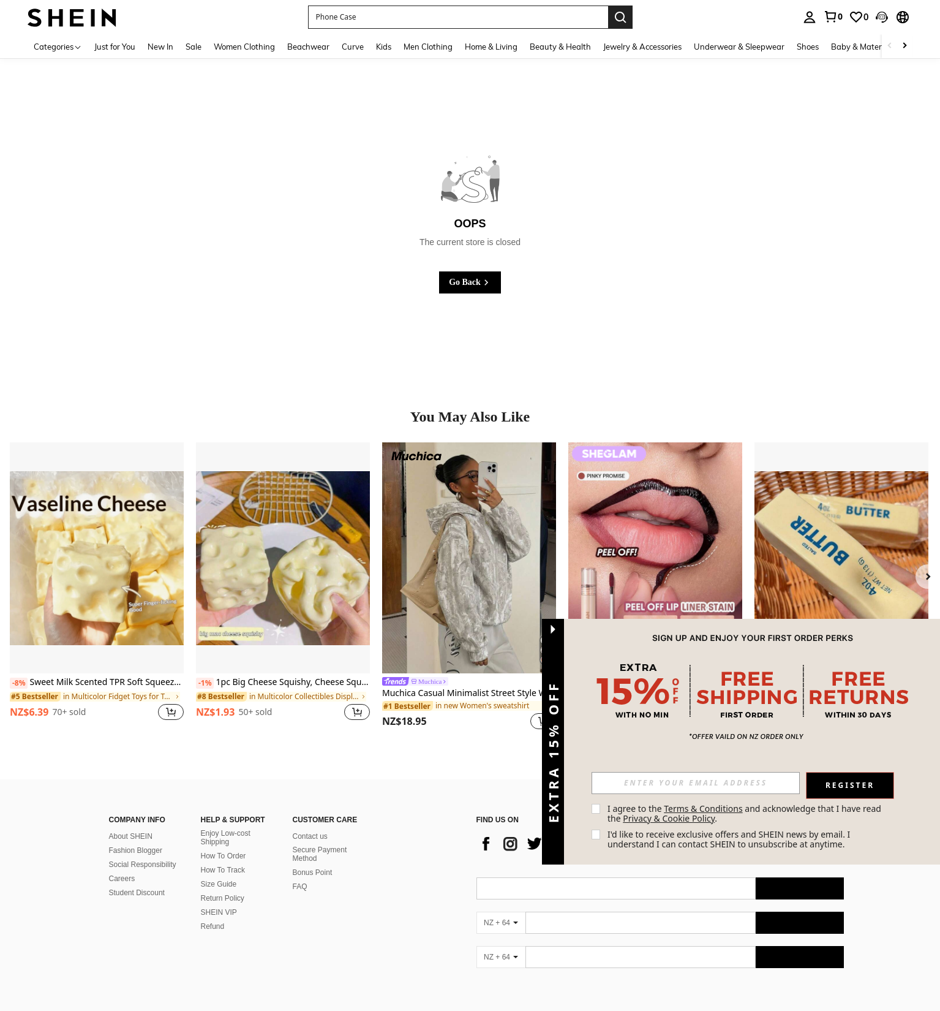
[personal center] (809, 17)
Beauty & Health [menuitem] (560, 46)
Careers (122, 878)
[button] (881, 17)
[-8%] (19, 683)
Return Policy (222, 898)
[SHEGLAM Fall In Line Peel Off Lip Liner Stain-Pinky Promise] (655, 558)
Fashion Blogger (135, 850)
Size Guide (219, 884)
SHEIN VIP (219, 912)
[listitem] (97, 588)
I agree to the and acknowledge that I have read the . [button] (745, 813)
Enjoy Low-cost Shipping (225, 837)
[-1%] (205, 683)
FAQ (300, 886)
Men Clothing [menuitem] (428, 46)
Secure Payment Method (320, 854)
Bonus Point (313, 872)
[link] (833, 16)
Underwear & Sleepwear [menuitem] (739, 46)
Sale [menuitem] (193, 46)
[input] (696, 783)
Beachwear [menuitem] (308, 46)
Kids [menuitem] (383, 46)
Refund (213, 926)
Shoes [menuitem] (808, 46)
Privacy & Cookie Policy (669, 818)
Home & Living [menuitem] (491, 46)
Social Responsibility (142, 864)
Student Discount (137, 892)
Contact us (310, 836)
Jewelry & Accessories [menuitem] (642, 46)
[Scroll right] (904, 46)
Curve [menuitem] (353, 46)
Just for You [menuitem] (114, 46)
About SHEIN (130, 836)
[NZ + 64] (500, 923)
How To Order (223, 856)
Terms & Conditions (703, 808)
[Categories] (58, 46)
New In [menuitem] (160, 46)
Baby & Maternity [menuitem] (863, 46)
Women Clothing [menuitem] (244, 46)
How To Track (223, 870)
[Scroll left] (889, 46)
